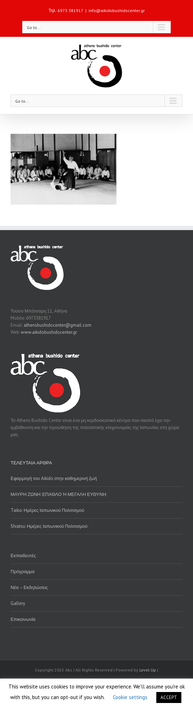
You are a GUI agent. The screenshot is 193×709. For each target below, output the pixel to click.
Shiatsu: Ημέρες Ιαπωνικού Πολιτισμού (49, 526)
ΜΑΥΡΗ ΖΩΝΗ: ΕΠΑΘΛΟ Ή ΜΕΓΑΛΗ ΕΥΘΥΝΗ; (59, 494)
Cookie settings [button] (130, 697)
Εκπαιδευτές (23, 556)
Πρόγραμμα (23, 571)
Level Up (147, 670)
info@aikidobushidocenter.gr (117, 10)
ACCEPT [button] (169, 697)
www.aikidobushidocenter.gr (49, 332)
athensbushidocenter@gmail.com (57, 325)
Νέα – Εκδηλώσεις (29, 587)
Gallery (18, 603)
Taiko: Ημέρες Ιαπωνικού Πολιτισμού (47, 510)
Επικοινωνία (23, 619)
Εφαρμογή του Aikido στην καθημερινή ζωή (54, 478)
